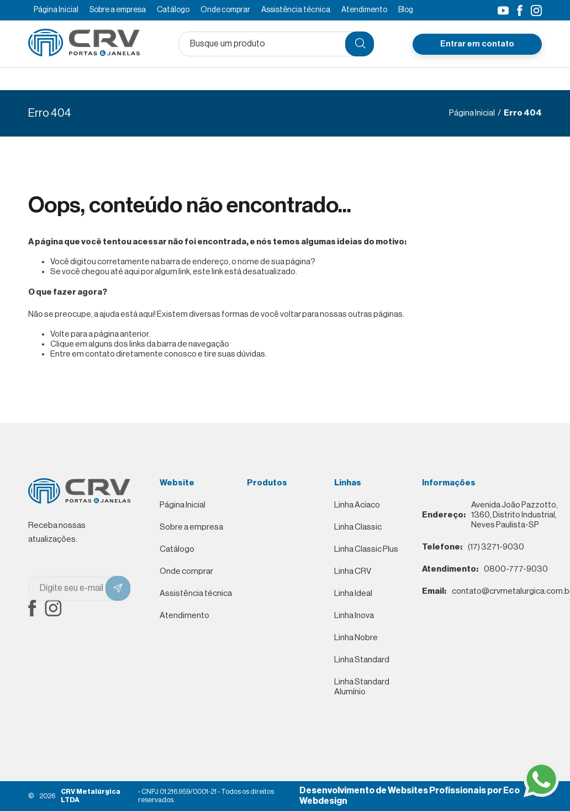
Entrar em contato (477, 43)
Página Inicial (56, 10)
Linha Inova (354, 615)
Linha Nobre (356, 638)
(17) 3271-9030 (473, 547)
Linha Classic (358, 527)
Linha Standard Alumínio (361, 687)
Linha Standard (361, 660)
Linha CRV (352, 571)
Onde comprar (225, 10)
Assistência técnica (295, 10)
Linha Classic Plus (366, 549)
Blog (405, 10)
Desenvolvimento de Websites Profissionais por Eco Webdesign (409, 795)
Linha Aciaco (357, 505)
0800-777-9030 (485, 569)
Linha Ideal (353, 593)
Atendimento (364, 10)
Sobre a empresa (117, 10)
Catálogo (173, 10)
